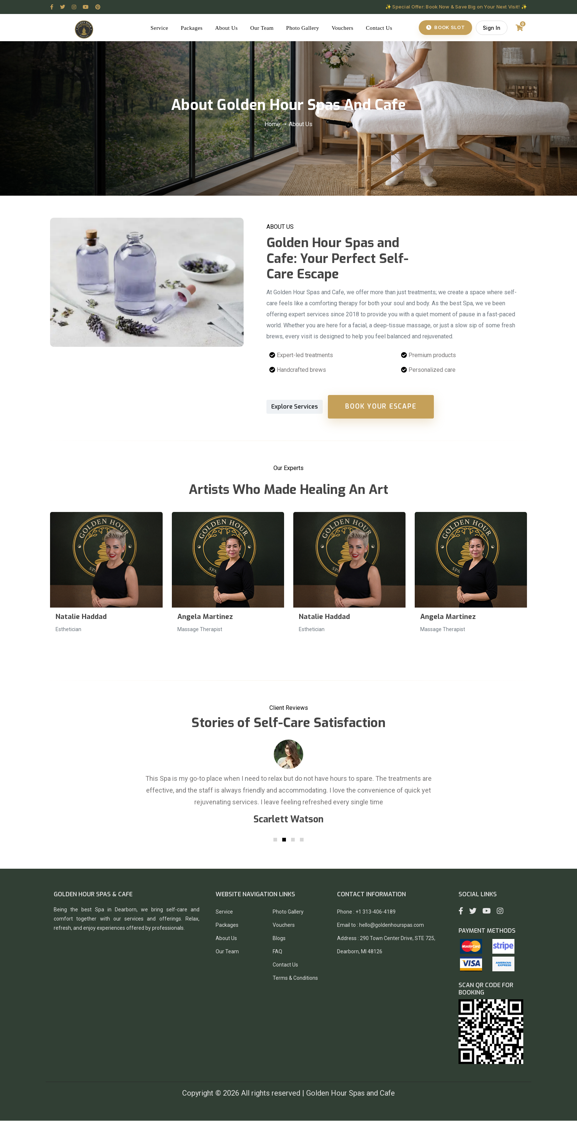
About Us (228, 28)
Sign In (491, 28)
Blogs (279, 939)
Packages (193, 28)
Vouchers (344, 28)
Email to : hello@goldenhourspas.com (380, 925)
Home (273, 124)
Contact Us (380, 28)
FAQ (277, 952)
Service (161, 28)
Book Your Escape (381, 406)
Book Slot (444, 28)
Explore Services (294, 407)
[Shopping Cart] (519, 28)
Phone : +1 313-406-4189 (366, 912)
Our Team (263, 28)
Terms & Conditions (295, 978)
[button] (275, 840)
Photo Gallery (304, 28)
